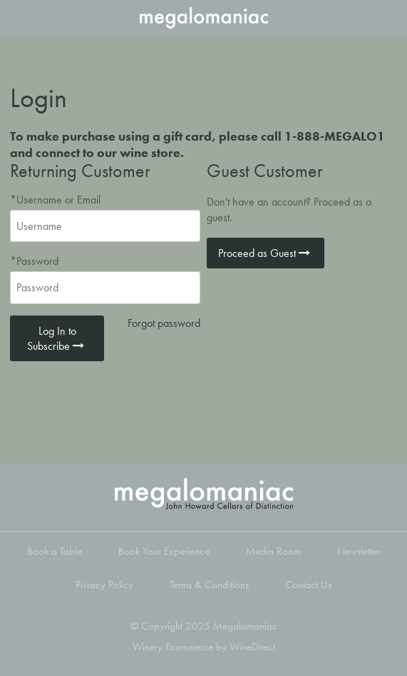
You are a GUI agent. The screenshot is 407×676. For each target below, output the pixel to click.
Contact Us (308, 584)
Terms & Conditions (209, 584)
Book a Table (54, 551)
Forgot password (164, 323)
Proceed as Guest (265, 253)
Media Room (273, 551)
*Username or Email (55, 199)
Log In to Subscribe (57, 338)
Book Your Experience (164, 551)
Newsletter (358, 551)
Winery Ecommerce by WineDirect (204, 647)
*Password (34, 260)
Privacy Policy (104, 584)
